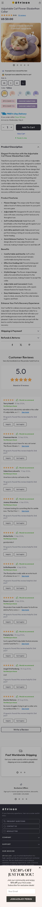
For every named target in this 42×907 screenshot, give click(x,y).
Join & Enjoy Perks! (21, 899)
